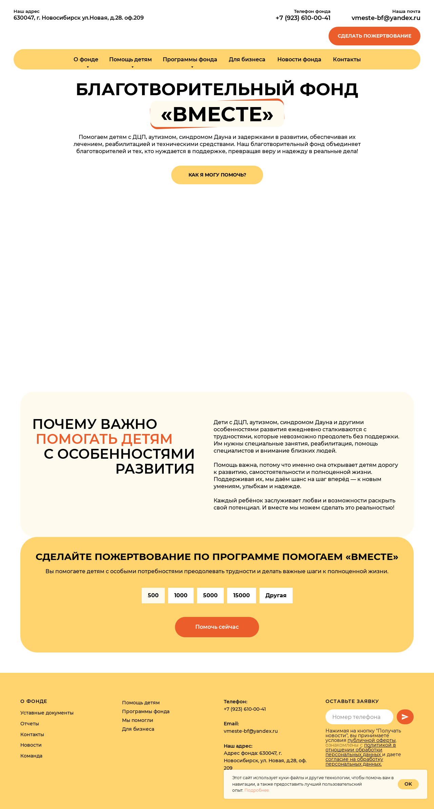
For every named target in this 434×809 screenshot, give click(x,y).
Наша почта (406, 11)
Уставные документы (47, 713)
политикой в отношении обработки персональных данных (361, 750)
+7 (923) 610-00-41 (245, 709)
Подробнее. (257, 790)
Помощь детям (141, 703)
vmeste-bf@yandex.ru (386, 18)
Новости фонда (299, 59)
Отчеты (29, 724)
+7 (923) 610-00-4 (302, 18)
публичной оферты (372, 740)
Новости (31, 745)
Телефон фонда (312, 11)
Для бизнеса (247, 59)
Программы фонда (146, 711)
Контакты (347, 59)
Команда (31, 756)
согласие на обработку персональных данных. (354, 761)
